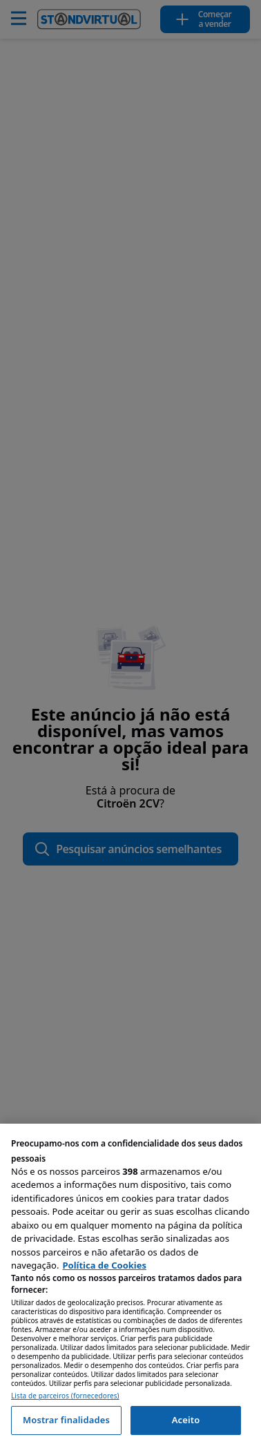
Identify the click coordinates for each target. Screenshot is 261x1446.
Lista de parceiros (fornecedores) (65, 1395)
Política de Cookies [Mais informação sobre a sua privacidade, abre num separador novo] (104, 1265)
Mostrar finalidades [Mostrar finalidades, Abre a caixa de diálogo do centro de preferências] (66, 1420)
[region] (130, 1285)
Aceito (186, 1420)
